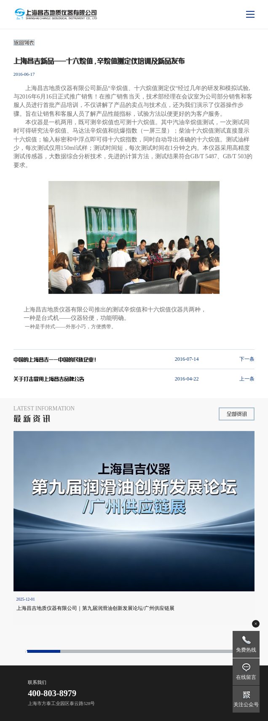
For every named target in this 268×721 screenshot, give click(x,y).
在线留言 (246, 677)
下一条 (247, 359)
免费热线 (246, 650)
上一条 (247, 379)
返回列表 (24, 42)
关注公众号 (246, 705)
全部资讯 (237, 413)
